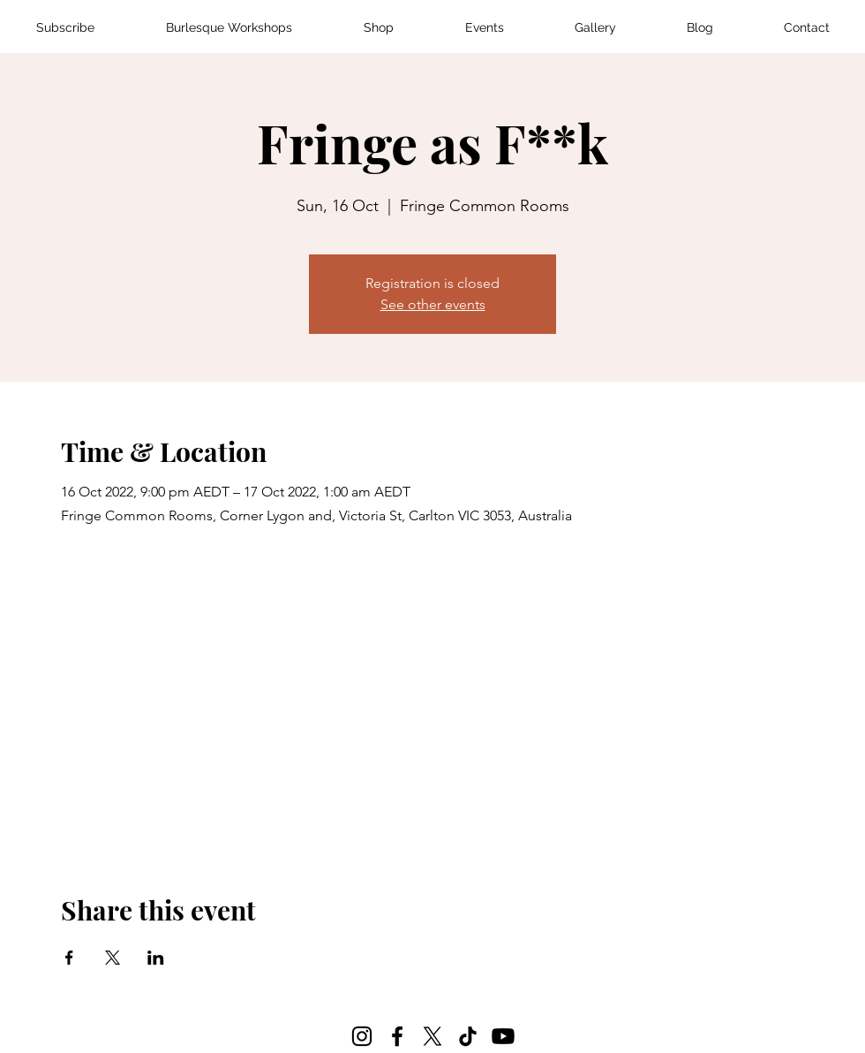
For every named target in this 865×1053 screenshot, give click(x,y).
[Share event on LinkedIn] (155, 958)
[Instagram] (362, 1036)
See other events (432, 304)
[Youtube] (503, 1036)
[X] (432, 1036)
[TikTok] (468, 1036)
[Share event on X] (112, 958)
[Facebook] (397, 1036)
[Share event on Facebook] (69, 958)
